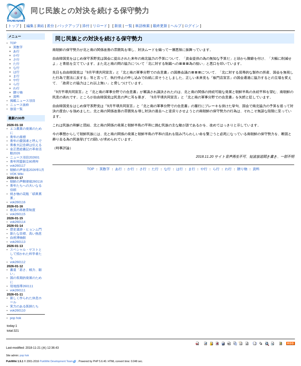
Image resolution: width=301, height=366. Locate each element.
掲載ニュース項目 (22, 100)
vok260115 (18, 214)
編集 (30, 26)
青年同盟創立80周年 (24, 161)
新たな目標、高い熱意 (26, 233)
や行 (16, 80)
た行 (16, 63)
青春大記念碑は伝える (26, 145)
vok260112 (18, 262)
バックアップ (68, 26)
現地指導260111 (21, 286)
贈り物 (18, 92)
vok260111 (18, 290)
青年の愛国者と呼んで (26, 141)
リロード (100, 26)
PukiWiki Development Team (58, 361)
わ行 (16, 88)
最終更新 (160, 26)
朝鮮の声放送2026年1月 (27, 170)
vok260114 (18, 222)
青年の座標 (18, 137)
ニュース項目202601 (25, 157)
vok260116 (18, 202)
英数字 (18, 47)
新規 (118, 26)
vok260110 (18, 310)
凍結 (40, 26)
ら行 (16, 84)
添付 (86, 26)
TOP (13, 43)
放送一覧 (16, 109)
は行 (16, 72)
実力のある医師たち (24, 306)
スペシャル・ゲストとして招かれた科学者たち (26, 254)
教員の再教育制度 (22, 210)
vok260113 (18, 242)
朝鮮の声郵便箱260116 (26, 181)
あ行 (16, 51)
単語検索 (142, 26)
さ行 (16, 59)
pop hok (15, 318)
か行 (16, 55)
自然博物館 (18, 237)
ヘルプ (176, 26)
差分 (50, 26)
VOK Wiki (17, 174)
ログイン (191, 26)
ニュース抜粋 (19, 105)
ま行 (16, 76)
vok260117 (18, 165)
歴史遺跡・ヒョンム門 (26, 229)
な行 (16, 68)
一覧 (128, 26)
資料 (16, 96)
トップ (13, 26)
